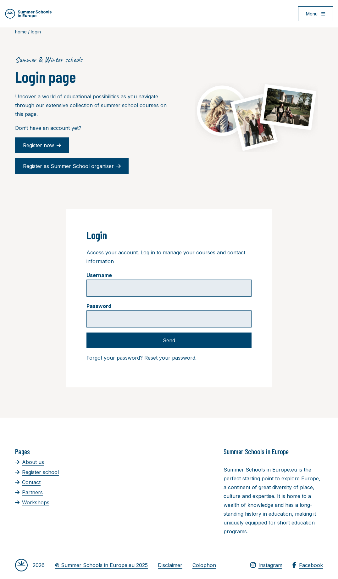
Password (98, 306)
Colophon (204, 565)
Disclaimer (170, 565)
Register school (37, 472)
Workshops (32, 502)
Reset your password (169, 358)
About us (29, 462)
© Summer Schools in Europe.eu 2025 (101, 565)
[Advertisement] (182, 481)
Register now (42, 145)
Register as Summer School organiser (72, 166)
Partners (29, 492)
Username (99, 275)
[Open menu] (315, 13)
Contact (28, 482)
